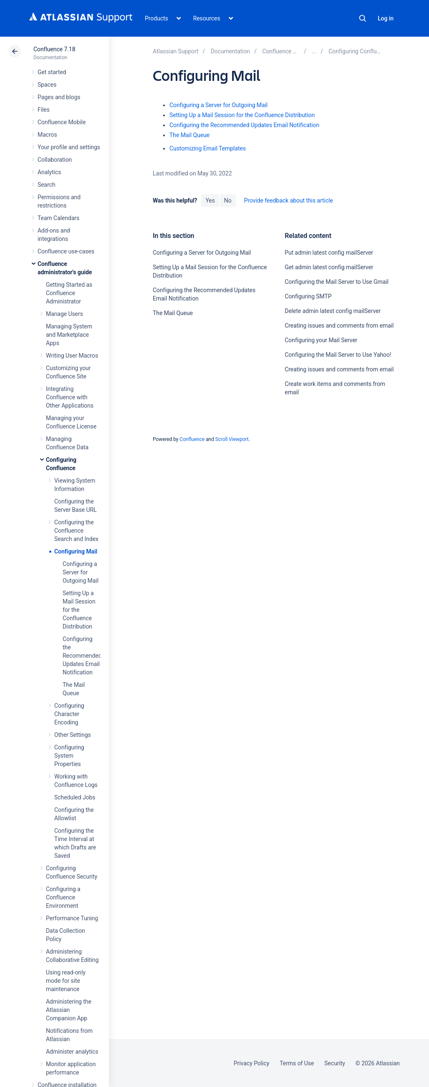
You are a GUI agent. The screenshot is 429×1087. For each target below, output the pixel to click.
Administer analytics (72, 1051)
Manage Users (64, 314)
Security (334, 1063)
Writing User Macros (72, 355)
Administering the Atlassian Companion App (68, 1010)
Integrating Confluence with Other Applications (69, 397)
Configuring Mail (75, 551)
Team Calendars (58, 218)
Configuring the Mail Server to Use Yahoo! (338, 354)
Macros (47, 134)
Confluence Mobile (62, 122)
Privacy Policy (251, 1063)
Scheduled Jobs (74, 797)
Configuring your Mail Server (321, 340)
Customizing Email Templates (207, 148)
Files (44, 109)
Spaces (47, 84)
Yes (209, 200)
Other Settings (72, 734)
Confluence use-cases (66, 251)
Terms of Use (297, 1063)
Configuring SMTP (308, 296)
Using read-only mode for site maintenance (66, 980)
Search (362, 18)
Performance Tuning (72, 918)
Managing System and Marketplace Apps (69, 334)
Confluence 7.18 (54, 49)
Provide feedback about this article (288, 200)
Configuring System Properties (69, 755)
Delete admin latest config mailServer (333, 311)
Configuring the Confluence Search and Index (76, 530)
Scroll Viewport (232, 439)
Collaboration (55, 159)
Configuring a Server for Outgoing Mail (80, 572)
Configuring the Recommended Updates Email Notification (82, 656)
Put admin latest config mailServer (329, 252)
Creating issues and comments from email (339, 325)
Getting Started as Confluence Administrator (69, 293)
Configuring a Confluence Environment (63, 897)
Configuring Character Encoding (69, 714)
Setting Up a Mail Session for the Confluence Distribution (79, 610)
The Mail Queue (189, 135)
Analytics (49, 172)
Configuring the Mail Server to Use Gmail (337, 281)
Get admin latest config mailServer (329, 267)
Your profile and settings (69, 147)
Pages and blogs (59, 97)
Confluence (191, 439)
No (228, 200)
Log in (386, 18)
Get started (52, 72)
